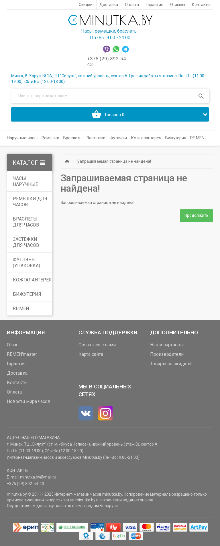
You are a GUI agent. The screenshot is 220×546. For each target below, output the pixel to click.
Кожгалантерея (32, 280)
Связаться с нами (97, 345)
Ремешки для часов (30, 201)
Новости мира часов (28, 401)
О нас (12, 345)
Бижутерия (27, 294)
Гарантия (16, 363)
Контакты (17, 382)
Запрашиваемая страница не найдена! (114, 161)
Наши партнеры (167, 345)
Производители (167, 354)
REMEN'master (22, 354)
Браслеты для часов (26, 222)
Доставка (17, 373)
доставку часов (51, 505)
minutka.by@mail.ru (38, 477)
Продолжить (196, 216)
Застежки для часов (26, 242)
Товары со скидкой (171, 363)
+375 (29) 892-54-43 (25, 483)
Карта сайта (90, 354)
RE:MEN (197, 137)
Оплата (14, 392)
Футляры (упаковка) (26, 262)
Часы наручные (25, 181)
